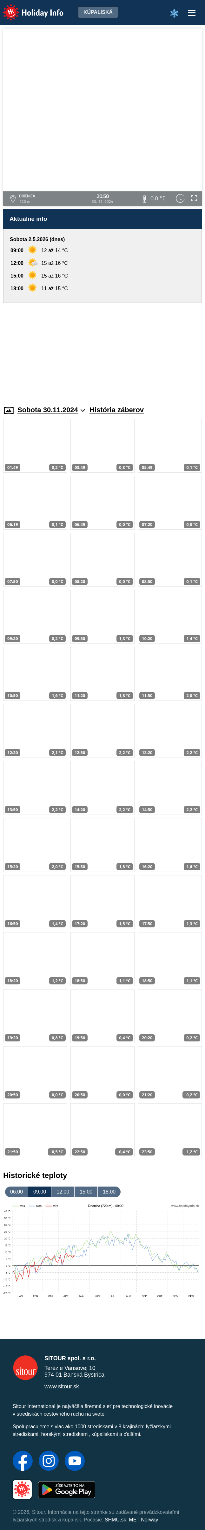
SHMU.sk (115, 1519)
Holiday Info (27, 8)
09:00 (39, 1191)
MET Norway (143, 1519)
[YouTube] (75, 1461)
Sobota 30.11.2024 (51, 410)
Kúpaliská (98, 12)
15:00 (86, 1191)
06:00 (16, 1191)
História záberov (116, 410)
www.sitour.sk (61, 1386)
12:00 (62, 1191)
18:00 (109, 1191)
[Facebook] (23, 1461)
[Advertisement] (102, 350)
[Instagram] (49, 1461)
